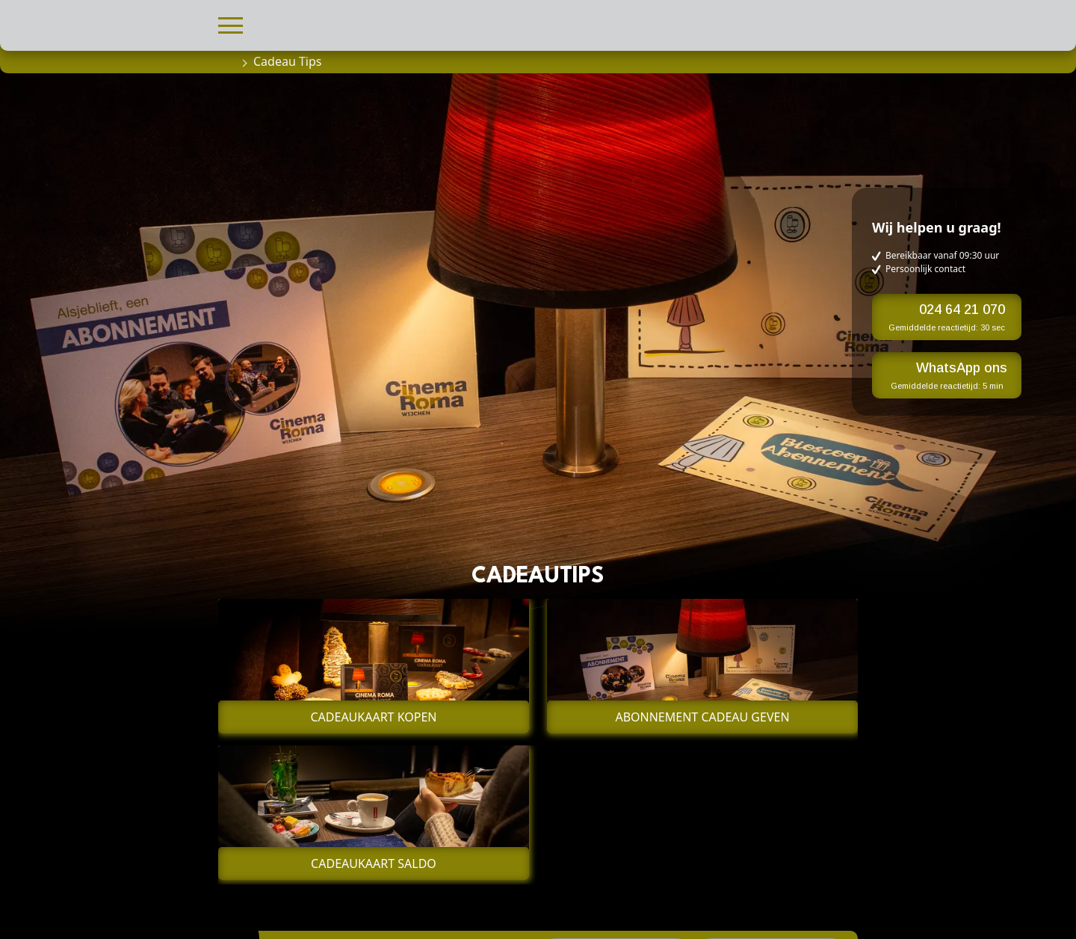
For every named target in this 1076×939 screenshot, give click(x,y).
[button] (230, 23)
